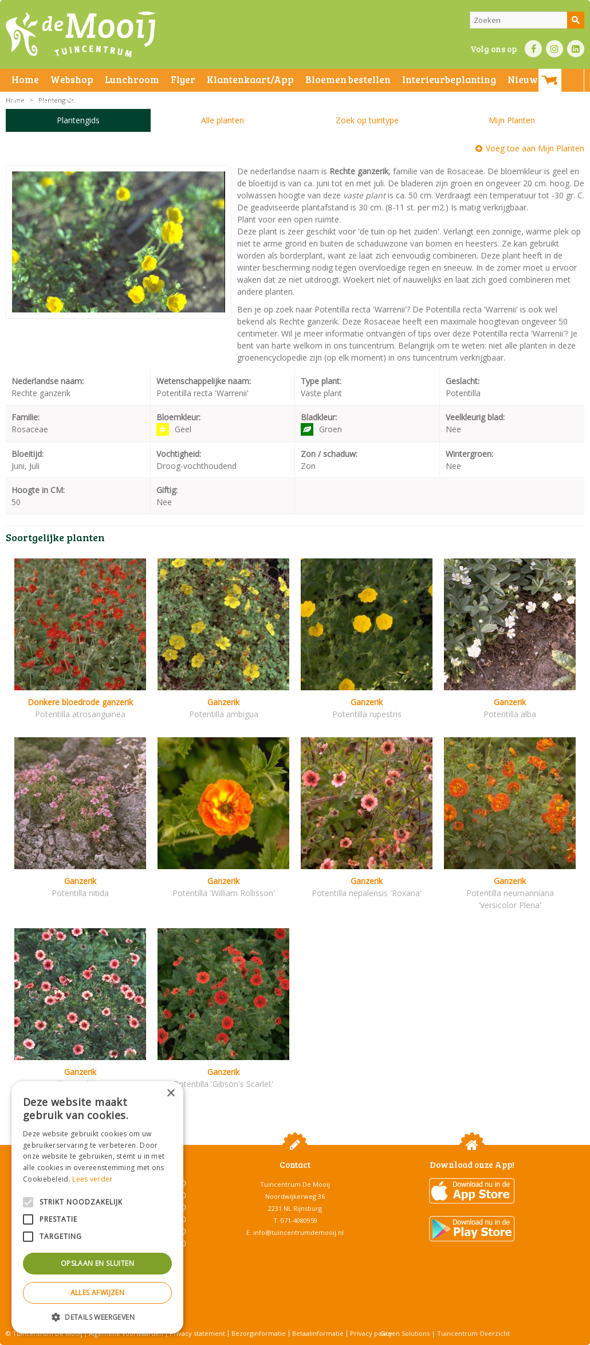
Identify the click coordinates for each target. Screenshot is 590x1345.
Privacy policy (371, 1333)
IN (554, 48)
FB (533, 48)
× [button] (170, 1093)
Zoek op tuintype (367, 120)
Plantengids (78, 120)
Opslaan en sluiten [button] (97, 1263)
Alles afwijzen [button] (97, 1292)
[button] (97, 1316)
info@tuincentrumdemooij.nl (298, 1232)
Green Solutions (405, 1333)
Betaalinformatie (318, 1333)
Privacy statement (197, 1333)
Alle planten (222, 120)
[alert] (97, 1207)
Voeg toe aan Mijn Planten (535, 148)
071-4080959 (299, 1220)
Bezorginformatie (258, 1333)
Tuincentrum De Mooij (295, 1184)
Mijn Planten (512, 120)
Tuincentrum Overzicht (473, 1333)
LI (575, 48)
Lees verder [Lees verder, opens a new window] (92, 1179)
